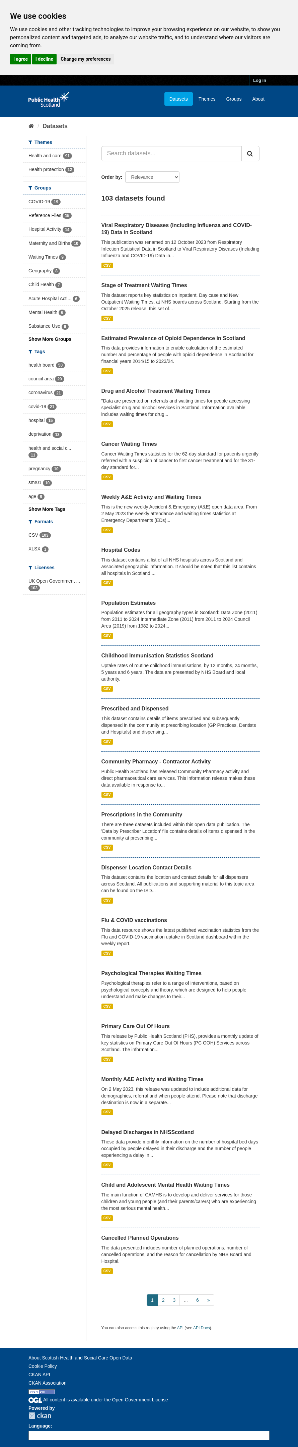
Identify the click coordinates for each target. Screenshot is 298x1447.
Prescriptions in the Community (141, 814)
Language (39, 1426)
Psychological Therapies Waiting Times (151, 973)
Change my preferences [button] (85, 59)
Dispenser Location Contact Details (146, 867)
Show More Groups (49, 339)
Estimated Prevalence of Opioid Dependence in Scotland (173, 338)
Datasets (178, 99)
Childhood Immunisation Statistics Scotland (157, 655)
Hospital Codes (120, 550)
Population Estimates (128, 603)
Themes (207, 99)
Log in (259, 80)
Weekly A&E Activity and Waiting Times (151, 497)
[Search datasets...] (171, 153)
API (180, 1328)
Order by (111, 177)
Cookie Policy (42, 1366)
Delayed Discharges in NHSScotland (147, 1132)
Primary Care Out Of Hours (135, 1026)
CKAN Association (47, 1383)
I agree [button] (20, 59)
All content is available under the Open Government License (98, 1399)
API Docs (201, 1328)
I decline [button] (44, 59)
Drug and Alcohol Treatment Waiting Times (156, 391)
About (258, 99)
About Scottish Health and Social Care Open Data (80, 1357)
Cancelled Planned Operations (140, 1238)
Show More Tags (46, 509)
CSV (107, 265)
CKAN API (39, 1374)
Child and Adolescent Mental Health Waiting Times (165, 1185)
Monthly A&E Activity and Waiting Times (152, 1079)
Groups (233, 99)
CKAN (39, 1415)
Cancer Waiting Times (129, 444)
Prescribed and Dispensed (135, 708)
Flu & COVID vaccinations (134, 920)
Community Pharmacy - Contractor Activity (156, 761)
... (186, 1300)
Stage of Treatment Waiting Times (144, 285)
